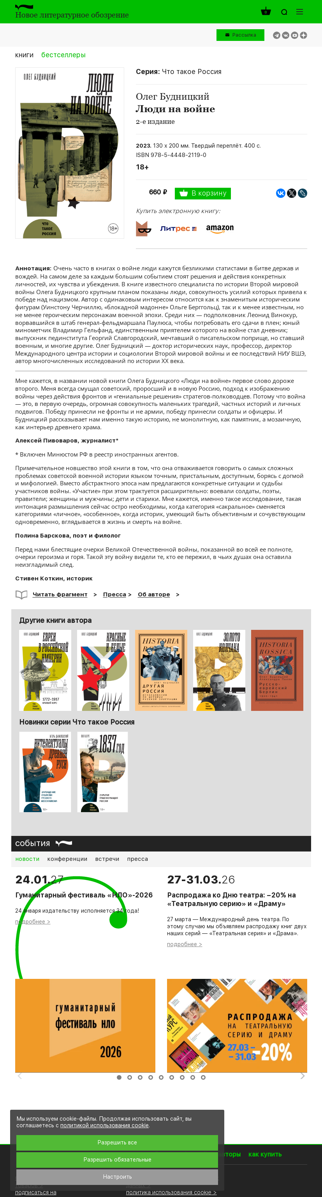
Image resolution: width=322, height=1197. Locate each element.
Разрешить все (117, 1142)
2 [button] (129, 1077)
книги (24, 55)
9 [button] (203, 1077)
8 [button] (192, 1077)
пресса (137, 858)
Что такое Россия (192, 71)
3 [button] (140, 1077)
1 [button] (119, 1077)
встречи (107, 858)
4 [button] (150, 1077)
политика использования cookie (168, 1192)
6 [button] (171, 1077)
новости (27, 858)
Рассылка (244, 35)
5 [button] (161, 1077)
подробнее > (33, 921)
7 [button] (182, 1077)
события (32, 843)
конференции (67, 858)
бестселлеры (63, 55)
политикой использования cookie (104, 1125)
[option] (45, 772)
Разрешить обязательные (117, 1159)
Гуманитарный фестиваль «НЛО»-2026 (84, 895)
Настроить (117, 1177)
